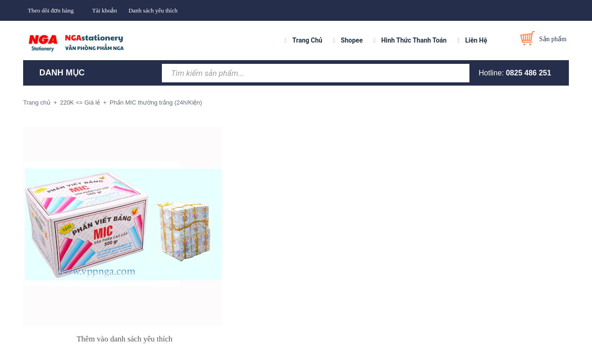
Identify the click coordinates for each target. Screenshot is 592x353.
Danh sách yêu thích (153, 10)
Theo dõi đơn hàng (51, 10)
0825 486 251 (528, 73)
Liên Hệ (476, 40)
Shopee (352, 40)
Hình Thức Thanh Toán (413, 40)
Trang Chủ (307, 40)
